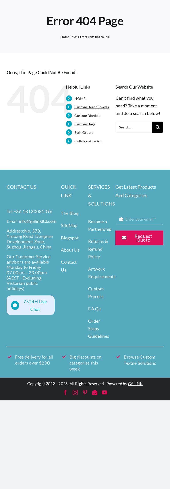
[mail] (94, 392)
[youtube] (104, 392)
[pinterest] (85, 392)
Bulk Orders (83, 132)
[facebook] (65, 392)
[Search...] (134, 127)
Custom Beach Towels (91, 107)
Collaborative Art (88, 141)
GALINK (135, 383)
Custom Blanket (87, 115)
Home (65, 37)
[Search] (157, 127)
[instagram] (75, 392)
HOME (79, 98)
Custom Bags (84, 124)
